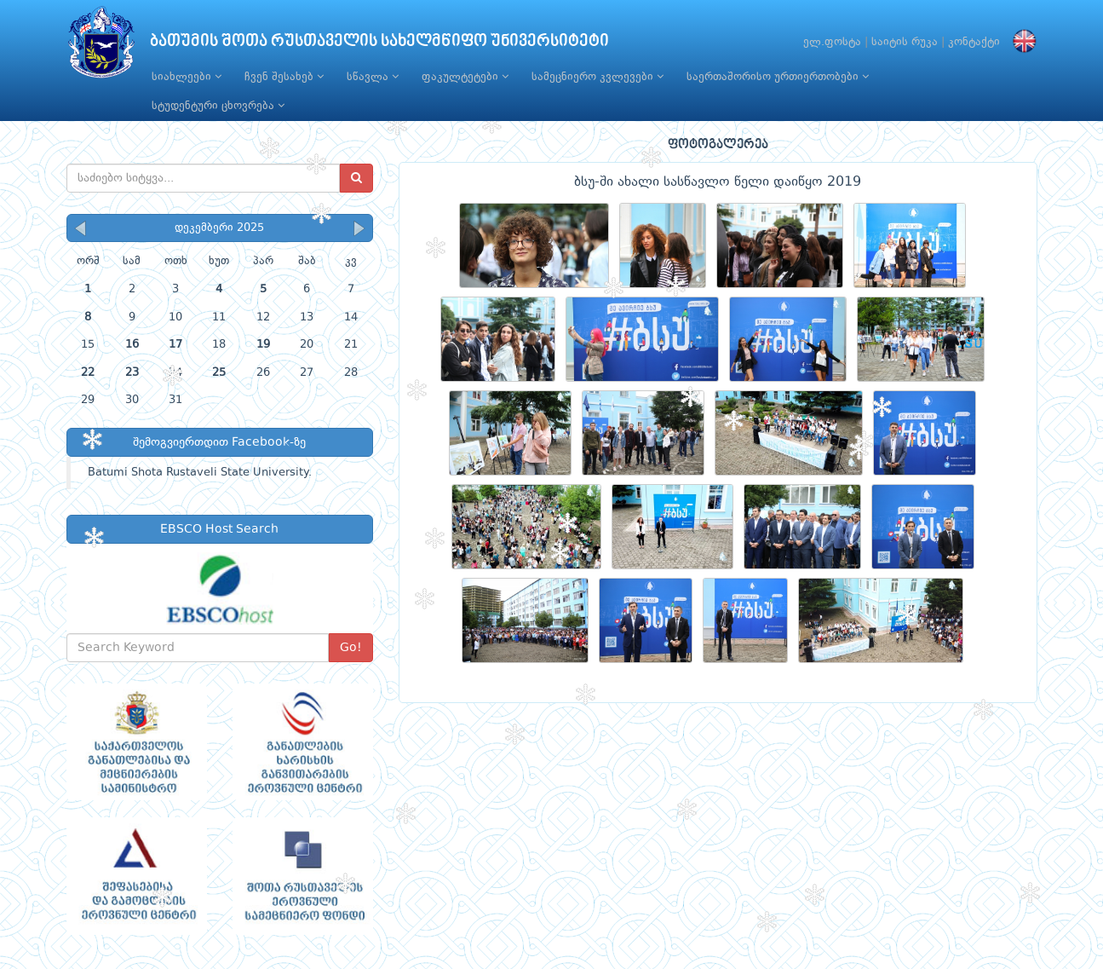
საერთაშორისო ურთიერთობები (778, 77)
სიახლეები (186, 77)
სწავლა (373, 77)
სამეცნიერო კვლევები (597, 77)
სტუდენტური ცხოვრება (218, 106)
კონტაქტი (974, 42)
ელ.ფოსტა (832, 42)
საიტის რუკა (904, 42)
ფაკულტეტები (465, 77)
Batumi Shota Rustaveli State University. (200, 472)
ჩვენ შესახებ (284, 77)
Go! (351, 648)
